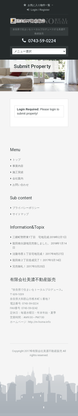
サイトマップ (20, 214)
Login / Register (38, 9)
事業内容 (17, 165)
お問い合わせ (20, 184)
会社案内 (17, 178)
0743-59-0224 (42, 41)
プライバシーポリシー (26, 207)
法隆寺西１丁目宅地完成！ (28, 253)
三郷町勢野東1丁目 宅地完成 (30, 237)
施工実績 (17, 172)
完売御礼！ (19, 266)
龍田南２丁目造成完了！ (27, 260)
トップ (16, 159)
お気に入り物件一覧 (37, 5)
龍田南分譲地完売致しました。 (31, 243)
